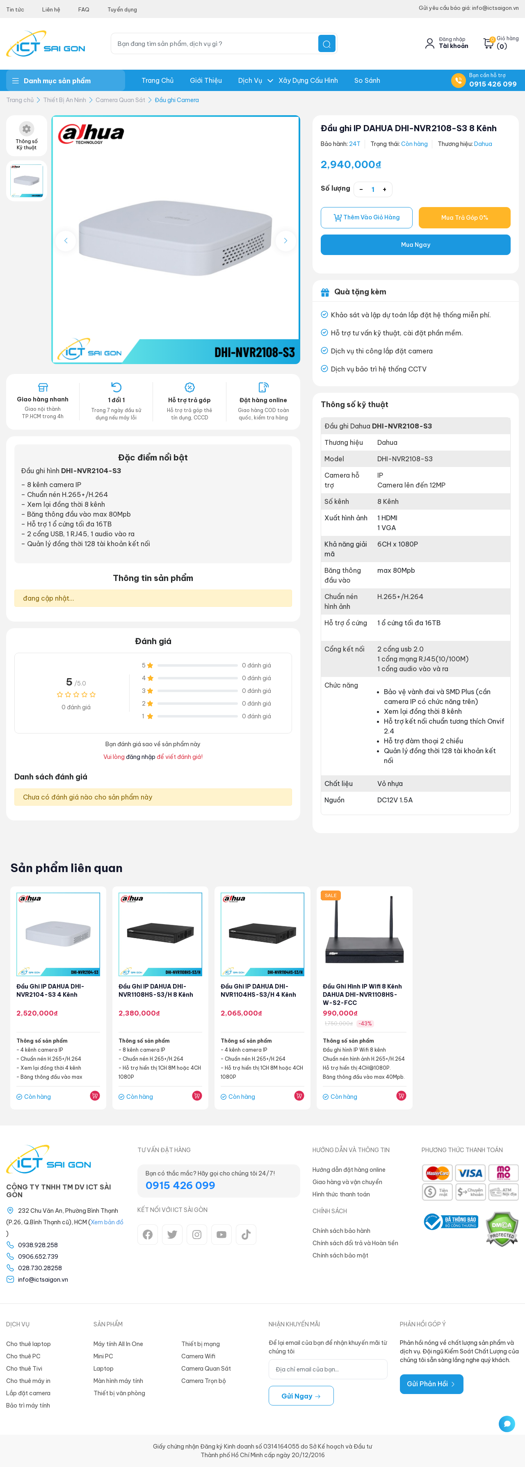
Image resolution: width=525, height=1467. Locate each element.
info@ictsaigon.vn (43, 1279)
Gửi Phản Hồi (432, 1384)
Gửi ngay (301, 1396)
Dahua (483, 144)
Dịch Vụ (250, 80)
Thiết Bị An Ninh (64, 100)
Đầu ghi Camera (177, 100)
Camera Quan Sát (120, 100)
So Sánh (367, 80)
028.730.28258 (40, 1268)
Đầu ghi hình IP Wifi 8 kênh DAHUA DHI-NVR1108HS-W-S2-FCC (362, 995)
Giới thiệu (206, 80)
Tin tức (15, 9)
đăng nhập (140, 757)
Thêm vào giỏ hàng (366, 218)
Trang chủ (157, 80)
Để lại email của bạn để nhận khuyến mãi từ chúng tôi (328, 1347)
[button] (286, 241)
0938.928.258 (38, 1245)
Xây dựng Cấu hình (308, 80)
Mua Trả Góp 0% (464, 217)
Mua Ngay (415, 244)
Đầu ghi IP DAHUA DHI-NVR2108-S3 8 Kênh (409, 128)
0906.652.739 (38, 1256)
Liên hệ (51, 9)
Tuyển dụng (122, 9)
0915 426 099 (493, 84)
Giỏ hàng (508, 38)
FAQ (83, 9)
